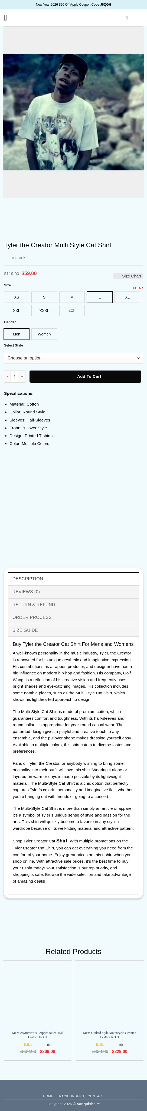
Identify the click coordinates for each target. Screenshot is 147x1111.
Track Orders (70, 1096)
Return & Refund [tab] (33, 604)
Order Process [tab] (32, 617)
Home (48, 1096)
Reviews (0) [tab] (26, 591)
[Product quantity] (15, 377)
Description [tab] (27, 579)
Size (7, 285)
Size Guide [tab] (25, 630)
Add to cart (89, 376)
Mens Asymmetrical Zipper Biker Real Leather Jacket (37, 1035)
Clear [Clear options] (138, 288)
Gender (10, 322)
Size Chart (128, 276)
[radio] (16, 297)
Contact (96, 1096)
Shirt (61, 840)
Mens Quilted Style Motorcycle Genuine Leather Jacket (109, 1035)
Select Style (13, 345)
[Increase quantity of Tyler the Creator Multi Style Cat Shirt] (22, 377)
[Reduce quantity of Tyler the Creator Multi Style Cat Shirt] (7, 377)
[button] (8, 17)
